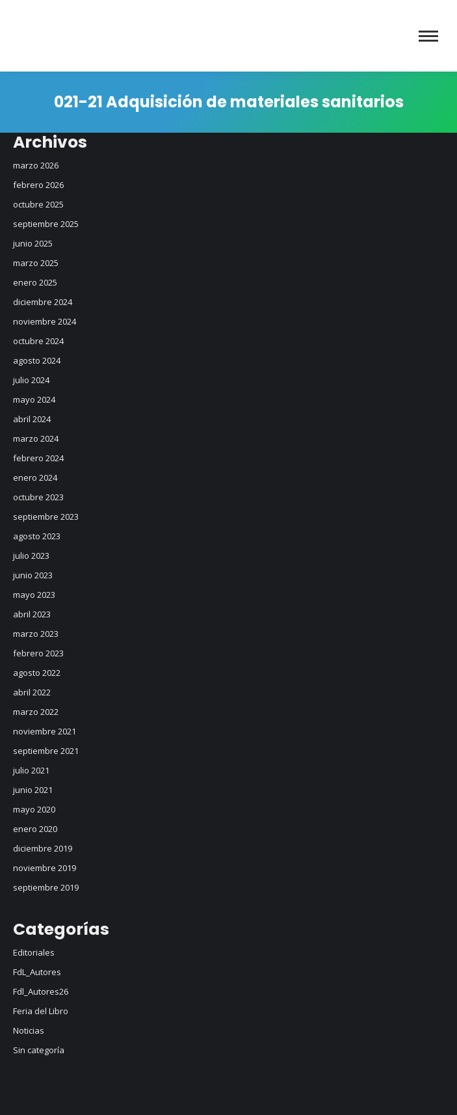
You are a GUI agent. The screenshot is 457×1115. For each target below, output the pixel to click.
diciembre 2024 (42, 302)
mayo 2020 (34, 809)
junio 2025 (33, 243)
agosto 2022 (36, 672)
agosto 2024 (36, 360)
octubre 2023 (38, 497)
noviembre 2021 (44, 731)
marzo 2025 (36, 263)
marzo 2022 (36, 712)
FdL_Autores (37, 972)
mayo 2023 (34, 594)
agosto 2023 (36, 536)
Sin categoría (38, 1050)
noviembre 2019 (44, 868)
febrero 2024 (38, 458)
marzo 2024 (36, 438)
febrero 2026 (38, 185)
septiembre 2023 (46, 516)
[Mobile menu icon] (428, 36)
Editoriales (34, 952)
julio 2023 (31, 555)
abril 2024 (32, 419)
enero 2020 (35, 829)
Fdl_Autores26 (40, 991)
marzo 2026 (36, 165)
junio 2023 (33, 575)
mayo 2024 (34, 399)
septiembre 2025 (46, 224)
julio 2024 (31, 380)
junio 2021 (33, 790)
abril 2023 (32, 614)
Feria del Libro (40, 1011)
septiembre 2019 (46, 887)
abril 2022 (32, 692)
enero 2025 (35, 282)
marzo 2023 (36, 633)
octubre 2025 (38, 204)
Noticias (28, 1030)
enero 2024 (35, 477)
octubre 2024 (38, 341)
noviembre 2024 (44, 321)
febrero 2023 (38, 653)
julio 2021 (31, 770)
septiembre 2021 (46, 751)
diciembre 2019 (42, 848)
